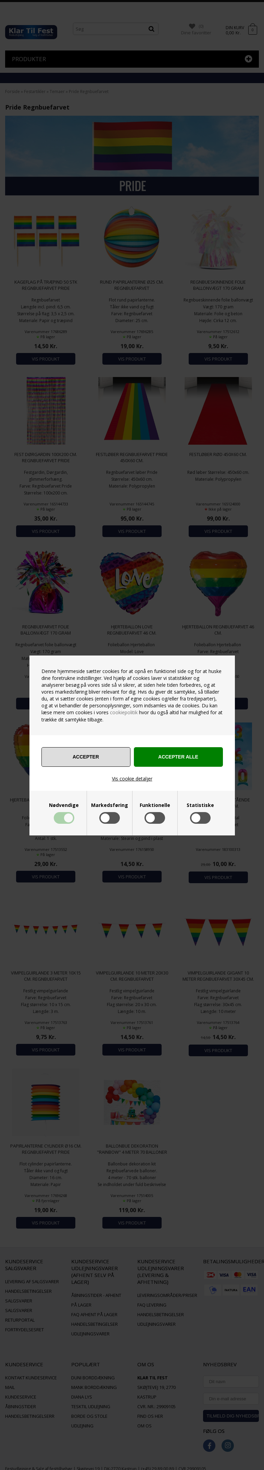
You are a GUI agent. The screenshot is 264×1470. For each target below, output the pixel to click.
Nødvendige (64, 805)
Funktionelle (155, 805)
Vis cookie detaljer (132, 778)
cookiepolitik (124, 712)
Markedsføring (109, 805)
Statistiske (200, 805)
